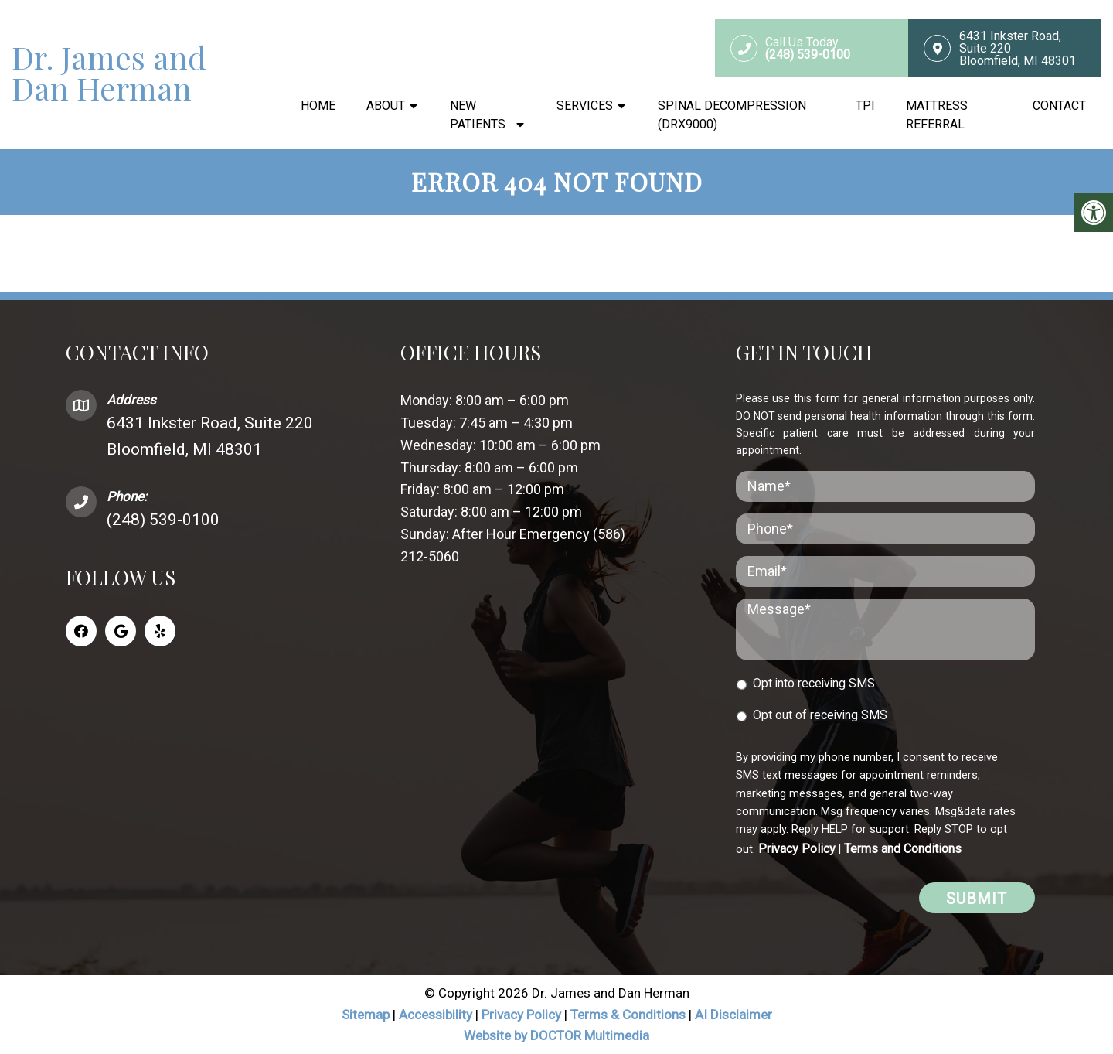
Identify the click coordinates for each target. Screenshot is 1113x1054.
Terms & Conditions (629, 1014)
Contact (1059, 105)
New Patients (477, 114)
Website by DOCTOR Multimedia (556, 1035)
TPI (865, 105)
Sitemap (366, 1014)
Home (318, 105)
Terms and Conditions (903, 848)
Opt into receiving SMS (814, 683)
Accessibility (435, 1014)
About (385, 105)
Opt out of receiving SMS (820, 715)
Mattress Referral (937, 114)
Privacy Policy (797, 848)
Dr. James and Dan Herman (109, 73)
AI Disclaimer (733, 1014)
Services (584, 105)
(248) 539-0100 (163, 519)
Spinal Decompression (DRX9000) (732, 114)
